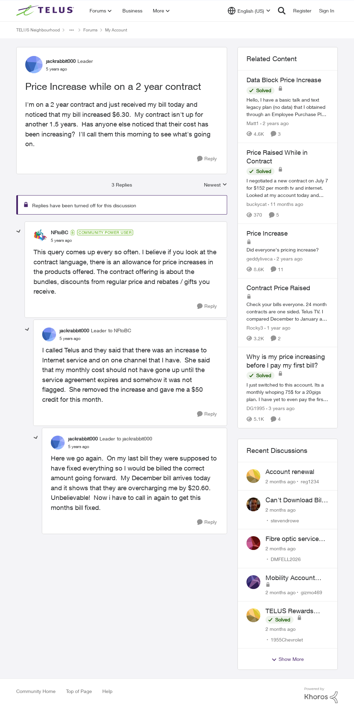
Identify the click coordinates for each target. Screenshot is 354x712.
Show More (287, 659)
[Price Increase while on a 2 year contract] (61, 240)
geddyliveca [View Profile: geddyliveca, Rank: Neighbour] (259, 259)
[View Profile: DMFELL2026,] (253, 543)
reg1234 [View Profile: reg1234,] (310, 481)
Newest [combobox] (215, 185)
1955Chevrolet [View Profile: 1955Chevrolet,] (287, 639)
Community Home (36, 691)
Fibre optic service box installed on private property (292, 539)
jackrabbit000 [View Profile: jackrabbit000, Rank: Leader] (61, 61)
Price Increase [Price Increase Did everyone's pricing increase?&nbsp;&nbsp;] (267, 233)
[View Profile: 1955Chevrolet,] (253, 615)
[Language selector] (249, 11)
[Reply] (207, 158)
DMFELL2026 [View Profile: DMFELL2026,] (286, 559)
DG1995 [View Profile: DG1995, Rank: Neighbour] (255, 408)
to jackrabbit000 (134, 439)
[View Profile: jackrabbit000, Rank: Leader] (34, 64)
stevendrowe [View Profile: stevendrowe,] (285, 520)
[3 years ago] (280, 408)
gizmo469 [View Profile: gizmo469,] (311, 592)
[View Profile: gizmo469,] (253, 582)
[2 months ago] (281, 481)
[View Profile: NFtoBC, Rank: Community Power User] (40, 236)
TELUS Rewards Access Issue (290, 611)
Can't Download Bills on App (296, 500)
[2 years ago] (274, 123)
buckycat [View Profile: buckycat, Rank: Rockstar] (256, 204)
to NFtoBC (119, 330)
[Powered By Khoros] (321, 695)
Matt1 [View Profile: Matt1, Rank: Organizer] (252, 123)
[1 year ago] (277, 327)
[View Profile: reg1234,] (253, 476)
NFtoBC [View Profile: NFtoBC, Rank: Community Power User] (59, 232)
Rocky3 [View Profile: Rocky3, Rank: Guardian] (254, 327)
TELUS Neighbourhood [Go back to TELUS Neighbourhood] (38, 29)
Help (107, 691)
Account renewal (290, 471)
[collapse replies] (19, 231)
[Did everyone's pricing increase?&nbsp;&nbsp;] (287, 249)
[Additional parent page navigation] (71, 30)
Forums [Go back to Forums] (90, 29)
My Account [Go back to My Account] (116, 29)
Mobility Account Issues (290, 578)
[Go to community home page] (46, 10)
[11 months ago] (285, 204)
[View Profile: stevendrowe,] (253, 504)
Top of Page (79, 691)
